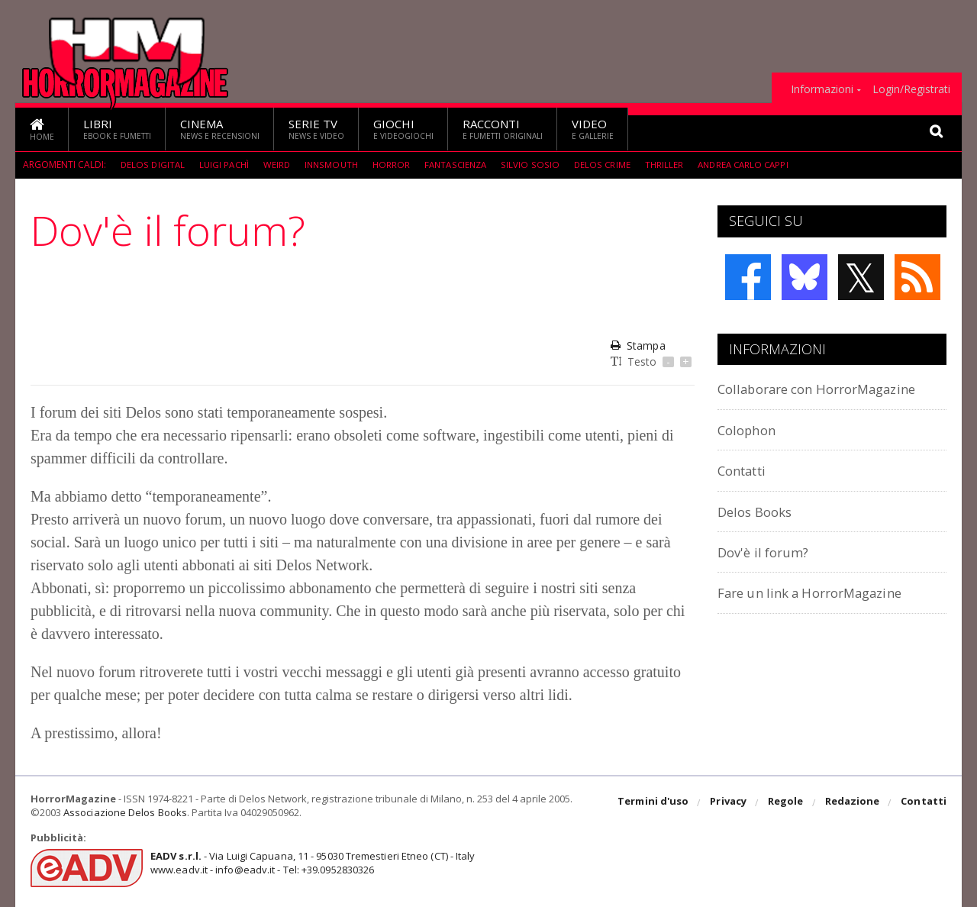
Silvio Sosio (538, 164)
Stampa (638, 345)
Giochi (403, 128)
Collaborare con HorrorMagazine (829, 388)
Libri (117, 128)
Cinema (220, 128)
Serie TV (316, 128)
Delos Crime (609, 164)
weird (280, 164)
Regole (786, 803)
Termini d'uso (656, 803)
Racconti (503, 128)
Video (593, 128)
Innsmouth (335, 164)
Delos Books (758, 511)
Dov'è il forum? (767, 551)
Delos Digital (153, 164)
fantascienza (463, 164)
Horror (397, 164)
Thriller (671, 164)
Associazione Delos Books (124, 812)
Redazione (853, 803)
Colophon (750, 429)
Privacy (730, 803)
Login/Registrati (911, 89)
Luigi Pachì (226, 164)
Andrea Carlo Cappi (753, 164)
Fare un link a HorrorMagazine (821, 592)
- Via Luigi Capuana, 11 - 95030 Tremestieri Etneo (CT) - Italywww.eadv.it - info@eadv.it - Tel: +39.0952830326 (310, 862)
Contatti (746, 469)
